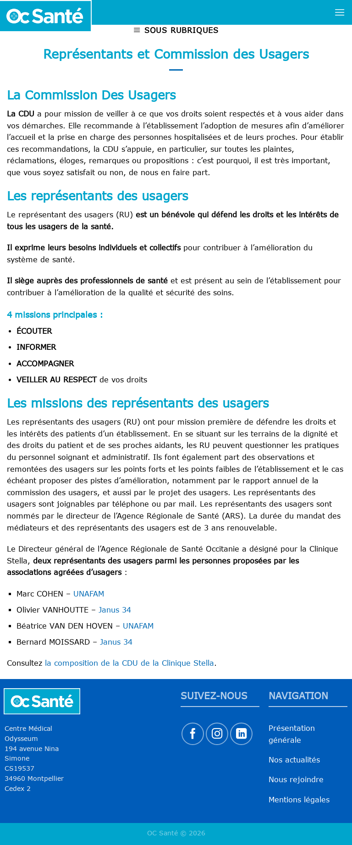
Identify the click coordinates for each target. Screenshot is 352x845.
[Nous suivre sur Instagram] (217, 734)
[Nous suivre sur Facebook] (193, 734)
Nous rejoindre (296, 779)
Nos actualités (294, 760)
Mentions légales (299, 799)
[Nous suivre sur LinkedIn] (241, 734)
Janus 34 (115, 610)
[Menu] (339, 12)
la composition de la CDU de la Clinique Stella (129, 663)
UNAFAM (88, 594)
